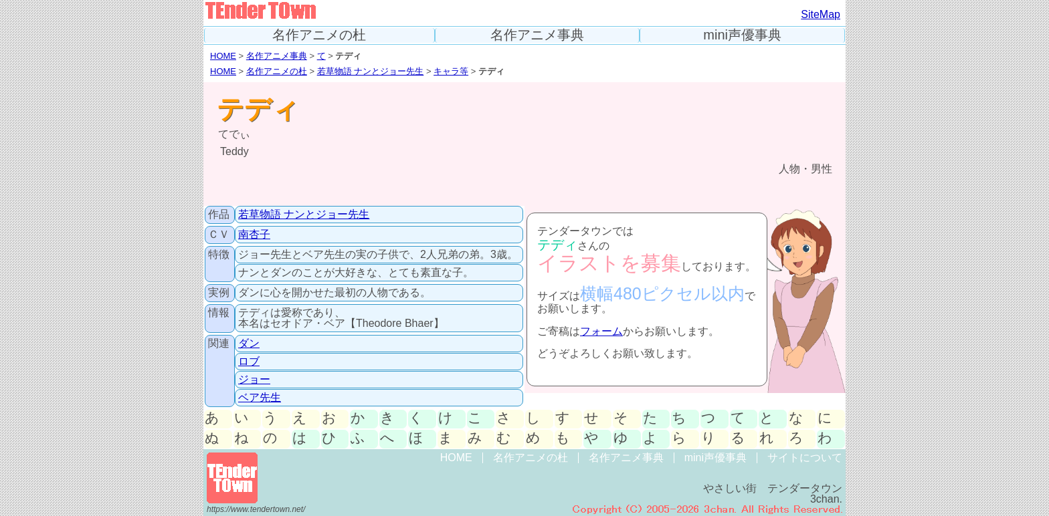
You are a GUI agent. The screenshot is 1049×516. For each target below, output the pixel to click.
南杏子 (254, 234)
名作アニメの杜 (319, 35)
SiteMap (820, 14)
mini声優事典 (742, 35)
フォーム (601, 331)
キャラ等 (451, 71)
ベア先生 (259, 397)
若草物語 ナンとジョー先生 (370, 71)
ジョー (254, 379)
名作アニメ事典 (537, 35)
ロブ (249, 361)
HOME (223, 56)
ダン (249, 343)
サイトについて (804, 457)
